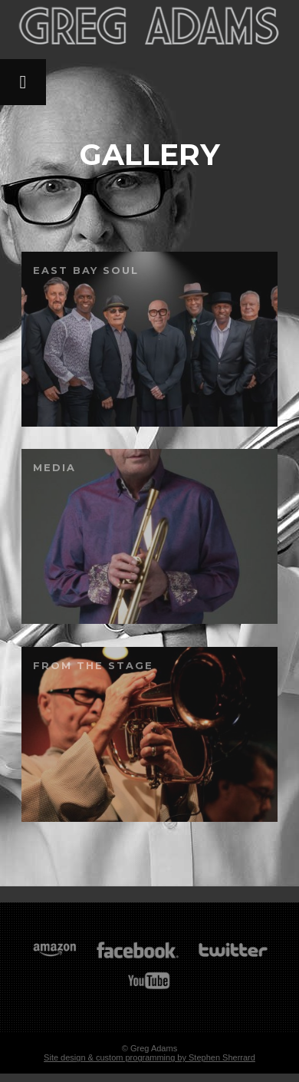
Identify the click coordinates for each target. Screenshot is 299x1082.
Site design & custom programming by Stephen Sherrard (149, 1057)
